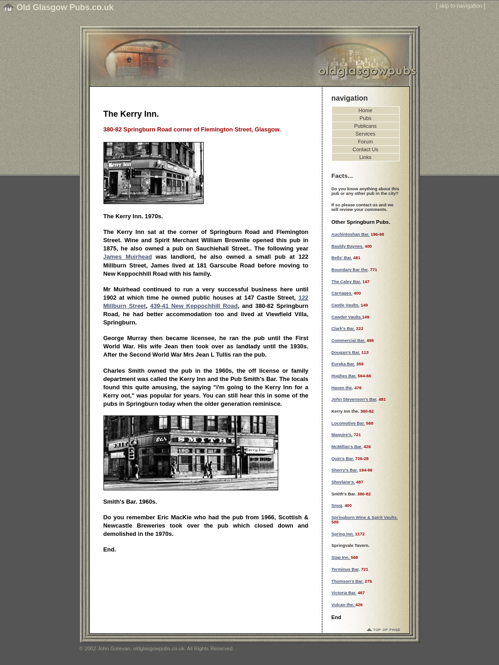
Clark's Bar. (343, 328)
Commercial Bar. (349, 340)
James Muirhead (127, 256)
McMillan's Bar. (347, 446)
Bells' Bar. (342, 258)
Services (365, 133)
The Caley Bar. (346, 281)
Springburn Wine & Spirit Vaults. (365, 517)
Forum (365, 141)
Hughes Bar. (344, 376)
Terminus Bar (345, 569)
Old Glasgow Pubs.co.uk (65, 7)
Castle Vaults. (346, 305)
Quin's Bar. (343, 458)
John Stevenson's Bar (354, 399)
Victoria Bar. (344, 593)
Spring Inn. (343, 534)
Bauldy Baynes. (348, 246)
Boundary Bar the (350, 269)
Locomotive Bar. (348, 423)
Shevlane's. (343, 482)
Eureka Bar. (344, 364)
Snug (337, 505)
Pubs (366, 118)
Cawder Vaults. (347, 317)
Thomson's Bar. (348, 581)
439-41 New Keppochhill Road (194, 305)
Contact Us (366, 149)
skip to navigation (460, 6)
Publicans (365, 126)
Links (365, 157)
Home (365, 110)
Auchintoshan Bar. (351, 234)
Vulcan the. (344, 604)
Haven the (342, 388)
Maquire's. (342, 434)
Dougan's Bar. (346, 352)
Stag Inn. (341, 557)
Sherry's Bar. (345, 470)
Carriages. (342, 293)
